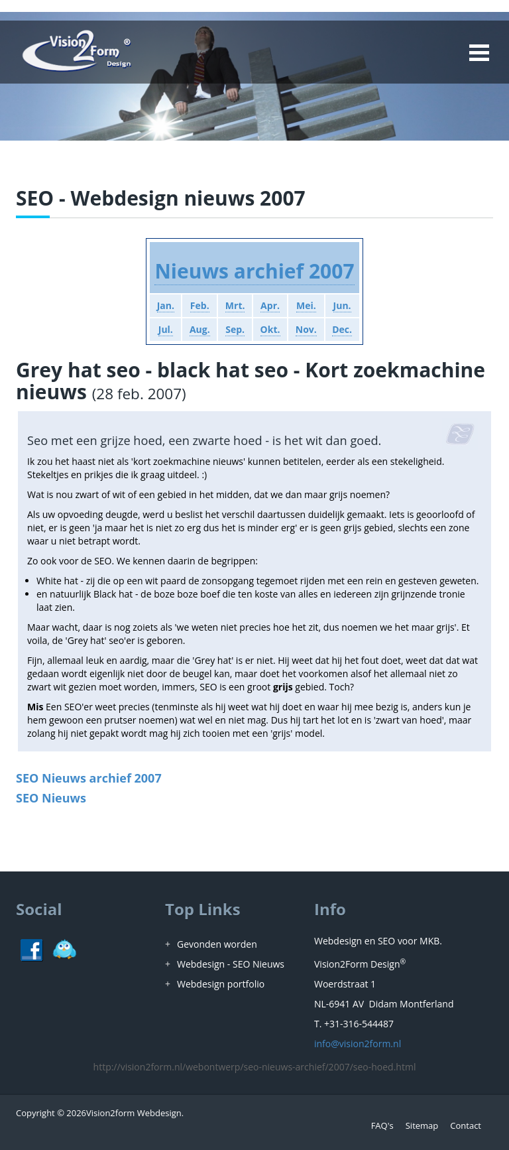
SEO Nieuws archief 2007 (89, 778)
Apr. (270, 305)
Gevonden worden (217, 944)
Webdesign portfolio (220, 984)
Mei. (306, 305)
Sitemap (422, 1125)
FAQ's (382, 1125)
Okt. (270, 329)
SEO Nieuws (51, 798)
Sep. (235, 329)
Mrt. (235, 305)
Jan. (165, 305)
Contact (465, 1125)
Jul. (165, 329)
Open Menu (478, 52)
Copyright (35, 1113)
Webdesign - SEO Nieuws (230, 964)
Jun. (342, 305)
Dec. (342, 329)
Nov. (306, 329)
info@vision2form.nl (357, 1043)
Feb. (199, 305)
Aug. (200, 329)
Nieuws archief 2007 (254, 271)
